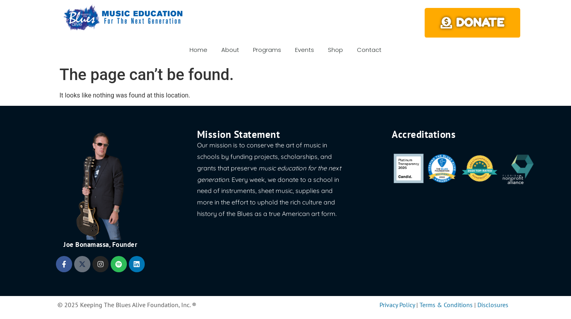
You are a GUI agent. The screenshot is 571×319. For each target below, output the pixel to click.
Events (304, 50)
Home (198, 50)
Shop (335, 50)
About (230, 50)
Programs (267, 50)
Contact (369, 50)
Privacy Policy (397, 305)
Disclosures (492, 305)
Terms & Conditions (446, 305)
